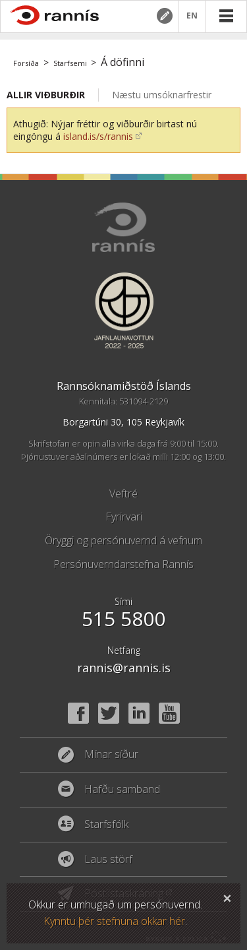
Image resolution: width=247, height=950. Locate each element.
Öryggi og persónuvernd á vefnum (123, 540)
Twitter (108, 713)
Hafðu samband (122, 789)
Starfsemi (70, 63)
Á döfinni (122, 62)
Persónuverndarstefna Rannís (123, 564)
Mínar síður (164, 16)
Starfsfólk (106, 824)
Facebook (78, 713)
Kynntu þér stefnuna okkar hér (114, 921)
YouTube (169, 713)
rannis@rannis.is (124, 668)
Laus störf (108, 859)
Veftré (123, 493)
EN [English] (192, 16)
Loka (227, 896)
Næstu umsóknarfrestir (161, 94)
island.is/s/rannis (98, 136)
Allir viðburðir (46, 94)
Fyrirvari (123, 516)
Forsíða (26, 63)
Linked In (139, 713)
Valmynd (226, 16)
